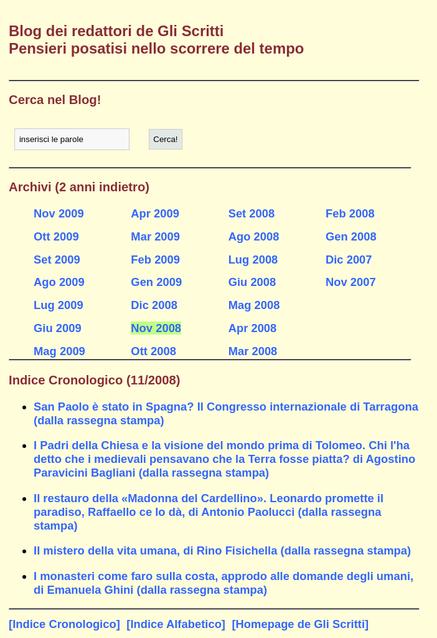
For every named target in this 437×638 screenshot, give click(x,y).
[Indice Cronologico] (64, 624)
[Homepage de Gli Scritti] (300, 624)
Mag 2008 (254, 305)
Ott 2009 (56, 236)
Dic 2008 (154, 305)
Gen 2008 (351, 236)
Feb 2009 (155, 259)
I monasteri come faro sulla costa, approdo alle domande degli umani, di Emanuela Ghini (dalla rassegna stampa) (223, 582)
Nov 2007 (351, 281)
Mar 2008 (253, 351)
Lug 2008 (253, 259)
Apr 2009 (155, 213)
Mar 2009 (155, 236)
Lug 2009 (58, 305)
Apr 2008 (252, 328)
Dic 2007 (349, 259)
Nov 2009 (59, 213)
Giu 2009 (58, 328)
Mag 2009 (59, 351)
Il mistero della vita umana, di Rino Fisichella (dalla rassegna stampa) (222, 550)
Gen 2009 (156, 281)
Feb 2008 (350, 213)
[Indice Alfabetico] (175, 624)
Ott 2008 (153, 351)
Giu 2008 (252, 281)
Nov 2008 (156, 328)
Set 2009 (57, 259)
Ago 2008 (254, 236)
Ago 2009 (59, 281)
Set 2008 (251, 213)
